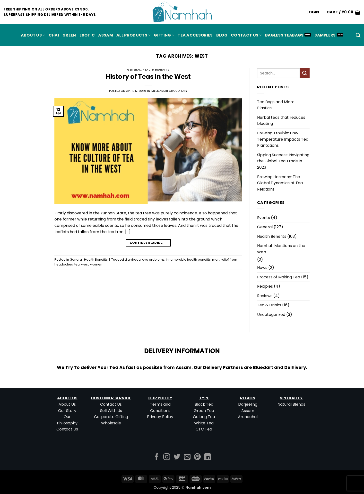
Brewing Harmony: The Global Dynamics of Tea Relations (280, 183)
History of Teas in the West (148, 76)
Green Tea (204, 410)
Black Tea (204, 404)
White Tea (204, 423)
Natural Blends (291, 404)
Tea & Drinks (269, 305)
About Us (33, 35)
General (134, 70)
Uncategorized (271, 314)
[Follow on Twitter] (176, 457)
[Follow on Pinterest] (197, 457)
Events (263, 217)
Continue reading (148, 242)
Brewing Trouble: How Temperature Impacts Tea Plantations (282, 139)
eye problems (153, 259)
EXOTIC (87, 35)
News (262, 267)
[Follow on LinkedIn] (207, 457)
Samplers (325, 35)
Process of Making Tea (278, 277)
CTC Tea (204, 429)
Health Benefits (155, 70)
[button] (312, 12)
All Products (133, 35)
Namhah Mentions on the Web (281, 249)
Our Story (67, 410)
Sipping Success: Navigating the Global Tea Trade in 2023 (283, 161)
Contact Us (246, 35)
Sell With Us (111, 410)
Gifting (164, 35)
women (96, 264)
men (215, 259)
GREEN (69, 35)
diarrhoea (133, 259)
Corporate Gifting (111, 417)
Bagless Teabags (284, 35)
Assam (247, 410)
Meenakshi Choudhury (169, 91)
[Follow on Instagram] (166, 457)
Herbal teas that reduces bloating (281, 121)
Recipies (265, 286)
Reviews (264, 296)
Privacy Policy (160, 417)
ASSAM (105, 35)
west (85, 264)
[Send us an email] (187, 457)
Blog (221, 35)
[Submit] (305, 73)
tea (77, 264)
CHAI (54, 35)
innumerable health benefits (188, 259)
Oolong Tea (204, 417)
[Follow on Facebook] (156, 457)
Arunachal (248, 417)
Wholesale (111, 423)
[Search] (358, 35)
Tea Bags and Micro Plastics (276, 105)
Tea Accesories (195, 35)
